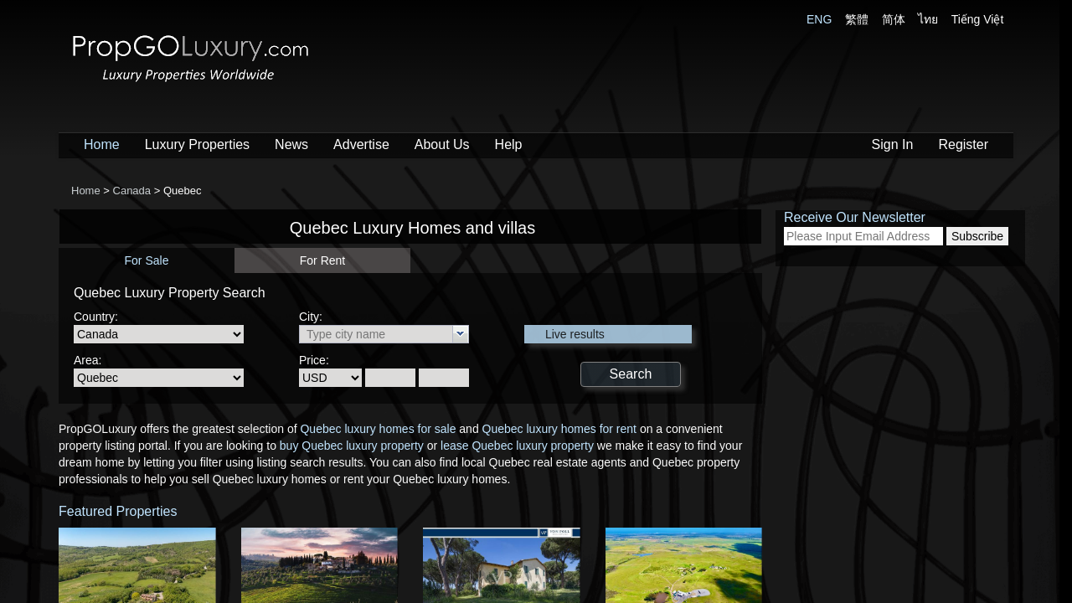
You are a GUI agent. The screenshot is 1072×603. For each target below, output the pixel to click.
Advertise (361, 144)
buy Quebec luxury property (352, 445)
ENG (819, 19)
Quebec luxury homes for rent (559, 429)
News (291, 144)
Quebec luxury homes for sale (378, 429)
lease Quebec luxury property (517, 445)
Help (509, 144)
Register (963, 144)
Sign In (893, 144)
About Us (442, 144)
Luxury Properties (197, 144)
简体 (893, 19)
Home (102, 144)
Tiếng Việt (977, 19)
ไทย (928, 19)
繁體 (856, 19)
